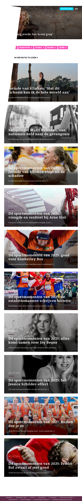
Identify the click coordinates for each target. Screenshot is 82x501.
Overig (38, 48)
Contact (32, 497)
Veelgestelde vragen (21, 497)
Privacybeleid (52, 497)
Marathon (24, 48)
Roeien (50, 48)
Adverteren (9, 497)
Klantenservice (13, 499)
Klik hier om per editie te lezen (21, 58)
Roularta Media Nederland (41, 499)
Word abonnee (66, 9)
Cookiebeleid (41, 497)
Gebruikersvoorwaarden (66, 497)
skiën (61, 48)
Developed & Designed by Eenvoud (62, 499)
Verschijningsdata (25, 499)
